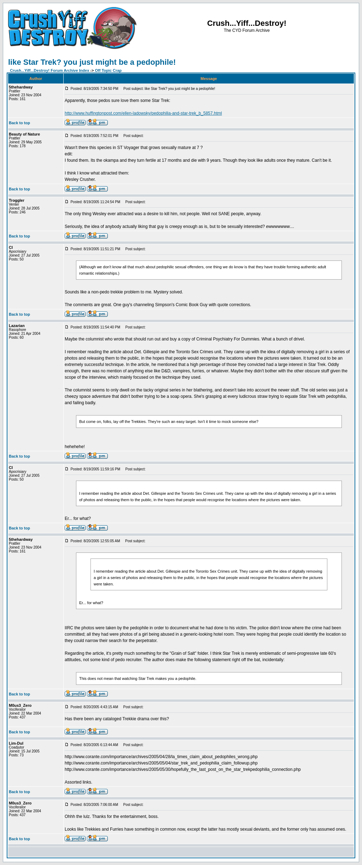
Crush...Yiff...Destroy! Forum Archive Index (49, 70)
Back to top (19, 123)
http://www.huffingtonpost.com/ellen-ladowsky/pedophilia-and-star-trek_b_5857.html (143, 113)
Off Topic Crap (108, 70)
